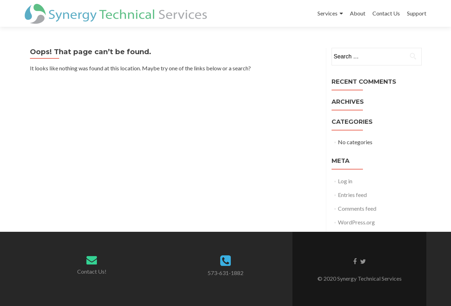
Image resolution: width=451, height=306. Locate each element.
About (357, 13)
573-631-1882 (225, 272)
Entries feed (352, 194)
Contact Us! (91, 271)
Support (416, 13)
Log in (345, 181)
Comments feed (357, 208)
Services (327, 13)
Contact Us (386, 13)
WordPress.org (356, 222)
